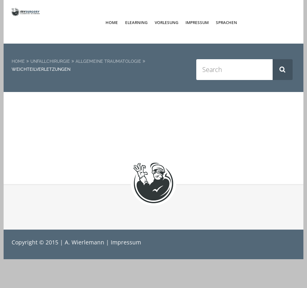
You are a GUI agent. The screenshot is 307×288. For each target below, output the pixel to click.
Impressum (197, 22)
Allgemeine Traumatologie (108, 61)
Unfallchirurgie (50, 61)
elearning (136, 22)
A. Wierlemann (84, 242)
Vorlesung (166, 22)
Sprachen (226, 22)
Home (112, 22)
